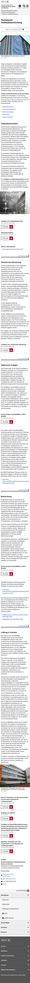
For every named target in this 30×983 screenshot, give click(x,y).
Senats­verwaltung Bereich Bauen (9, 10)
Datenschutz (5, 904)
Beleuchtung (6, 114)
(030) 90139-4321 (11, 878)
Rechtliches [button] (5, 895)
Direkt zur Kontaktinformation (15, 29)
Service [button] (3, 946)
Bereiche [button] (4, 932)
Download (5, 226)
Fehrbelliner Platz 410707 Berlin (8, 875)
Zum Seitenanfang (22, 255)
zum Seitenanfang (21, 890)
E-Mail (4, 884)
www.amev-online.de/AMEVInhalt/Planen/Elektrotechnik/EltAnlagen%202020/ (15, 481)
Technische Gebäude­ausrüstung (10, 14)
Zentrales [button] (4, 927)
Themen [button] (3, 965)
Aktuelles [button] (4, 960)
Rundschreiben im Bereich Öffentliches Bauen (14, 99)
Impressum (5, 899)
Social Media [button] (5, 923)
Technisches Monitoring (9, 109)
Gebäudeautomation (8, 106)
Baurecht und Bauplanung (8, 12)
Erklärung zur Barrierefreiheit (10, 909)
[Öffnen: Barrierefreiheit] (19, 6)
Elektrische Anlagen (8, 111)
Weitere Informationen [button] (8, 969)
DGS (4, 913)
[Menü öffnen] (27, 6)
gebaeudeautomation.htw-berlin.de (12, 249)
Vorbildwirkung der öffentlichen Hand (12, 619)
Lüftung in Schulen (7, 117)
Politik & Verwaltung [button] (7, 955)
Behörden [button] (4, 951)
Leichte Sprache (8, 918)
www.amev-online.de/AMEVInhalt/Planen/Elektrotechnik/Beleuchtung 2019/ (15, 591)
